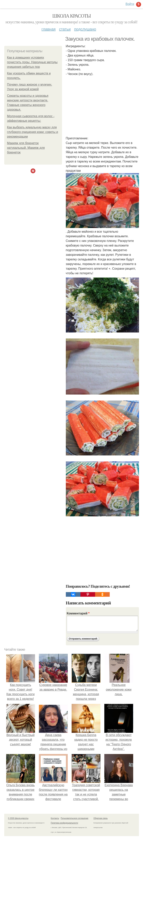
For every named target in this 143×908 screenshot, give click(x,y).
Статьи (65, 29)
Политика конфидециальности (64, 823)
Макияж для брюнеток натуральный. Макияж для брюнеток (26, 147)
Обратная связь (101, 818)
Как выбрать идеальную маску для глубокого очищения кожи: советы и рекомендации (32, 132)
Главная (49, 29)
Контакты (55, 818)
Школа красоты (71, 16)
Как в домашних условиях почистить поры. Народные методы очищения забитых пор (32, 62)
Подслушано (85, 29)
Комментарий (78, 613)
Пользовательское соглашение (74, 818)
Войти (129, 4)
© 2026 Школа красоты (18, 818)
